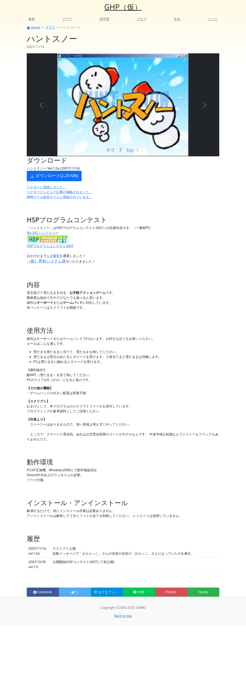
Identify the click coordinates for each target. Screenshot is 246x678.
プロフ (141, 19)
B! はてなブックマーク (111, 592)
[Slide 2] (119, 150)
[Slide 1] (112, 150)
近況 (177, 19)
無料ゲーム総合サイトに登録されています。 (60, 197)
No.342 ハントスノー (42, 232)
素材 (31, 19)
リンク (213, 19)
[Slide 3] (127, 150)
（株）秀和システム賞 (46, 261)
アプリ (67, 19)
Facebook (42, 592)
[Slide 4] (134, 150)
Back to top (123, 616)
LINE (139, 592)
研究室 (104, 19)
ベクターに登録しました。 (46, 187)
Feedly (203, 592)
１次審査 (53, 256)
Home (33, 27)
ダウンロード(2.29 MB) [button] (54, 176)
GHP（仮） (123, 7)
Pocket (171, 592)
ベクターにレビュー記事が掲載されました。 (60, 192)
